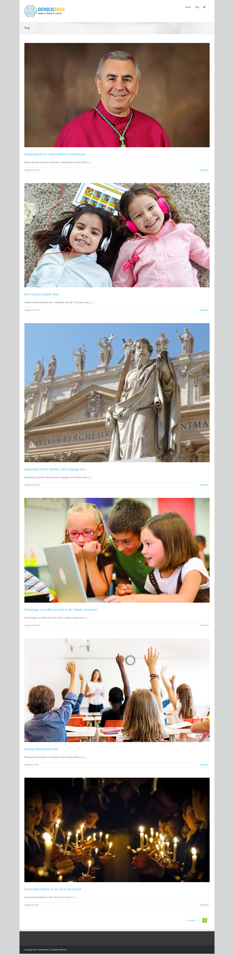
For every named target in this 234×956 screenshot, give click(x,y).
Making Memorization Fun (41, 749)
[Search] (204, 7)
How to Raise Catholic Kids (41, 294)
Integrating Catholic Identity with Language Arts (54, 469)
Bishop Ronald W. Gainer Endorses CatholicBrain (55, 154)
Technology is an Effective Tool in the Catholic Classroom (60, 609)
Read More (204, 170)
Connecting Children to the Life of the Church (52, 889)
